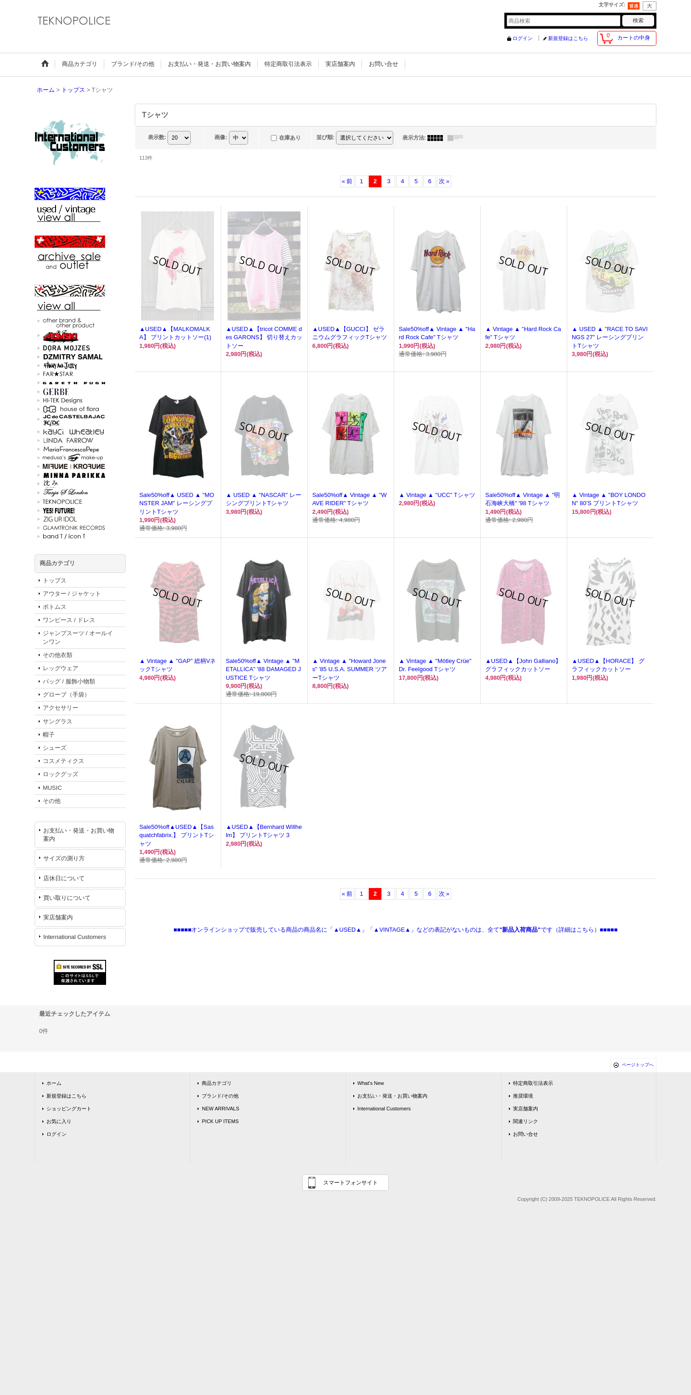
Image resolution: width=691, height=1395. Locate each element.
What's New (370, 1083)
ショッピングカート (68, 1108)
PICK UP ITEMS (220, 1121)
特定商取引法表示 (533, 1083)
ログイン (523, 38)
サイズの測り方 (64, 858)
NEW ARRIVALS (220, 1108)
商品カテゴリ (217, 1083)
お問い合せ (525, 1134)
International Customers (74, 936)
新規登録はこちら (568, 38)
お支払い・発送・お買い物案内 (78, 834)
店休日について (64, 878)
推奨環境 (523, 1096)
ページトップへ (638, 1064)
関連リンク (525, 1121)
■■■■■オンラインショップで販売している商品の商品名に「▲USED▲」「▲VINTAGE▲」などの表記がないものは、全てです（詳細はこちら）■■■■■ (395, 929)
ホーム (53, 1083)
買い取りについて (67, 897)
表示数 (157, 137)
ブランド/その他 (220, 1096)
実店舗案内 (58, 917)
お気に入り (58, 1121)
